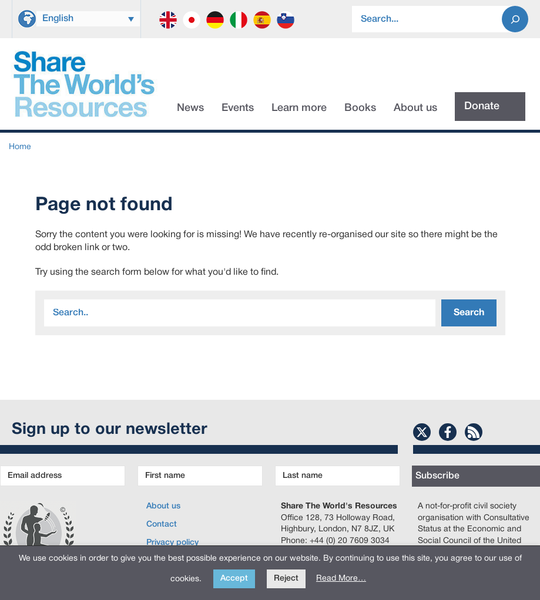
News (190, 108)
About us (415, 108)
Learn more (299, 108)
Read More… (341, 578)
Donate (481, 106)
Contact (161, 524)
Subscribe (437, 476)
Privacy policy (172, 543)
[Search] (515, 19)
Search (469, 313)
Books (360, 108)
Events (238, 108)
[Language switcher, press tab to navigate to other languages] (88, 19)
